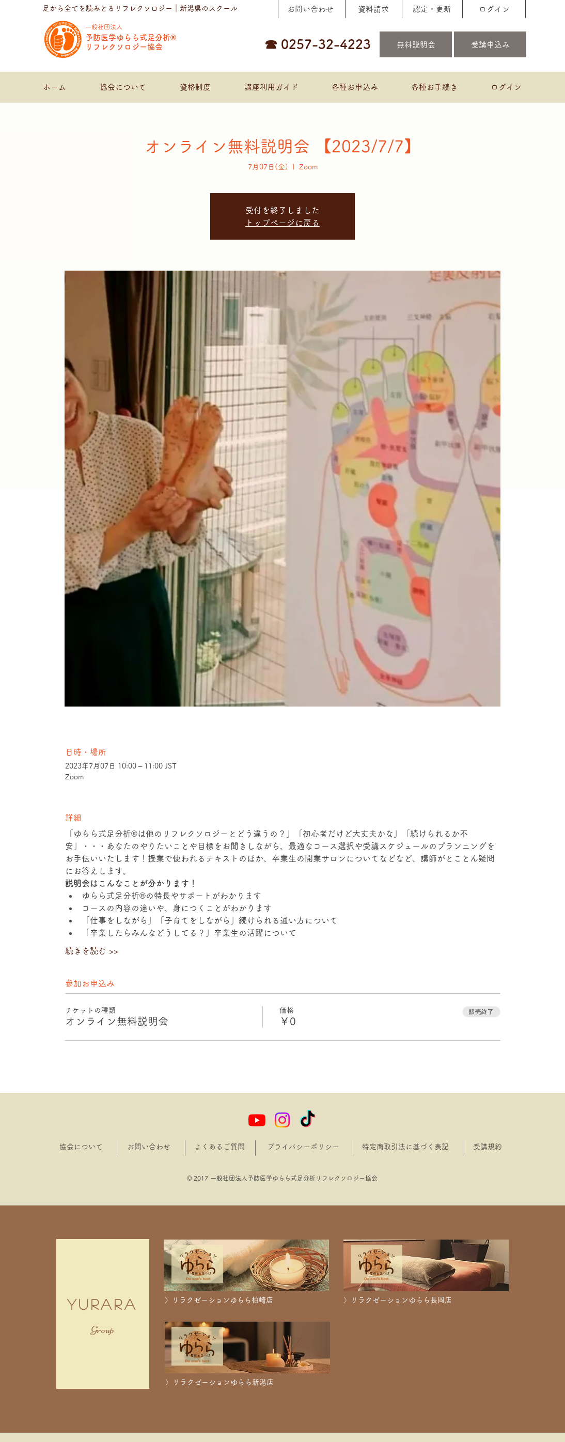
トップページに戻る (282, 222)
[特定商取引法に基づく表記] (406, 1146)
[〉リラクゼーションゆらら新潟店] (248, 1382)
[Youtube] (257, 1120)
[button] (354, 87)
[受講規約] (487, 1146)
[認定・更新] (431, 9)
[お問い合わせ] (310, 9)
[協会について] (81, 1146)
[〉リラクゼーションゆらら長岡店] (426, 1300)
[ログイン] (494, 9)
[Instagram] (282, 1120)
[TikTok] (307, 1120)
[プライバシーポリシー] (304, 1146)
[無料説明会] (416, 44)
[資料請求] (373, 9)
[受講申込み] (490, 44)
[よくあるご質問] (219, 1146)
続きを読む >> (91, 951)
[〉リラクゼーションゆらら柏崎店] (247, 1300)
